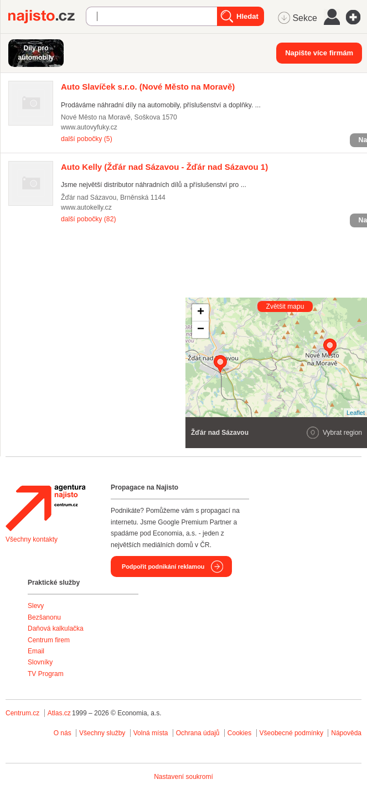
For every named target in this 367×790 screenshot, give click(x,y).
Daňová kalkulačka (56, 628)
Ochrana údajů (198, 733)
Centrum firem (49, 640)
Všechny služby (103, 733)
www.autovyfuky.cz (89, 127)
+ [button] (200, 312)
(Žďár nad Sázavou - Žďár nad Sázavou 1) (164, 166)
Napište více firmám (319, 53)
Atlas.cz (59, 713)
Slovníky (40, 662)
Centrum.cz (22, 713)
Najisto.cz (47, 16)
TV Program (46, 674)
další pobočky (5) (86, 139)
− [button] (200, 329)
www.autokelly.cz (86, 207)
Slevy (36, 606)
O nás (62, 733)
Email (36, 651)
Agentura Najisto (45, 508)
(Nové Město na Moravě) (148, 86)
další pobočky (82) (88, 219)
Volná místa (150, 733)
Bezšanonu (44, 617)
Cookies (239, 733)
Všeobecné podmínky (291, 733)
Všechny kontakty (32, 539)
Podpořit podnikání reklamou (163, 566)
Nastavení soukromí (183, 777)
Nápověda (346, 733)
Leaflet (356, 412)
